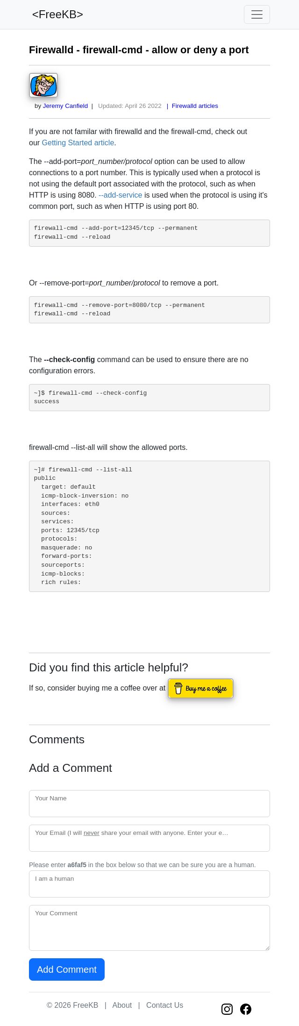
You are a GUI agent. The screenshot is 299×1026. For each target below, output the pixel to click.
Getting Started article (78, 143)
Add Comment (67, 969)
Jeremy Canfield (65, 105)
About (122, 1005)
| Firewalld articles (190, 105)
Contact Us (164, 1005)
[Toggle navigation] (257, 14)
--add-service (120, 195)
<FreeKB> (56, 14)
